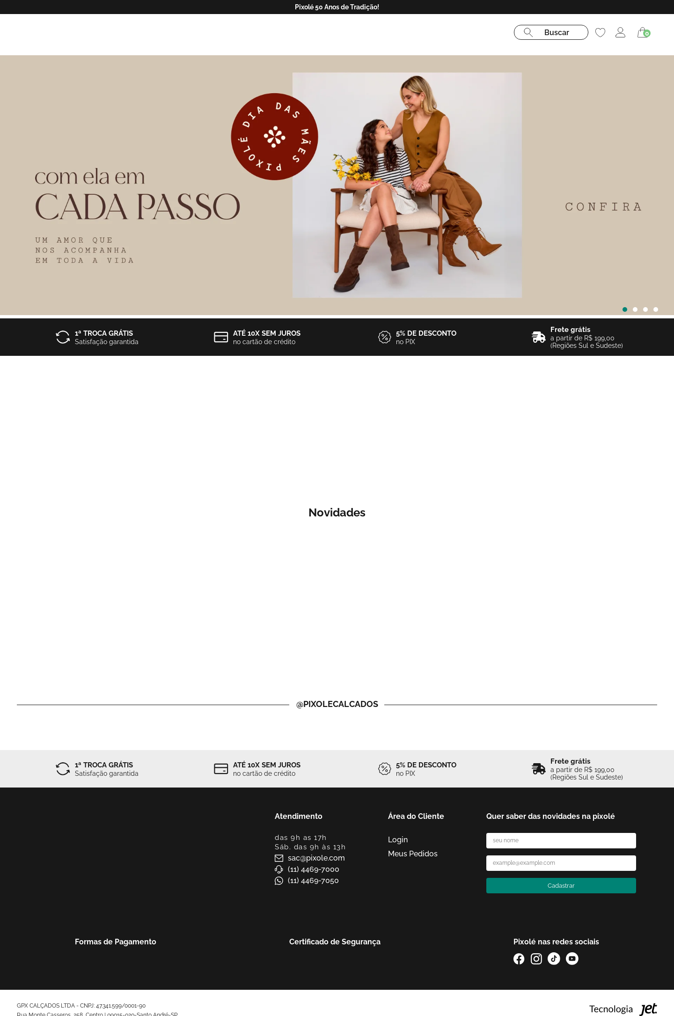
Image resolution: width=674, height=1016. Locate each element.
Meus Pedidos (413, 853)
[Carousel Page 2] (635, 309)
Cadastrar (561, 885)
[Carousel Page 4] (655, 309)
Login (398, 839)
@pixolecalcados (337, 704)
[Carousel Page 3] (645, 309)
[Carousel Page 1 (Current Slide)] (625, 309)
